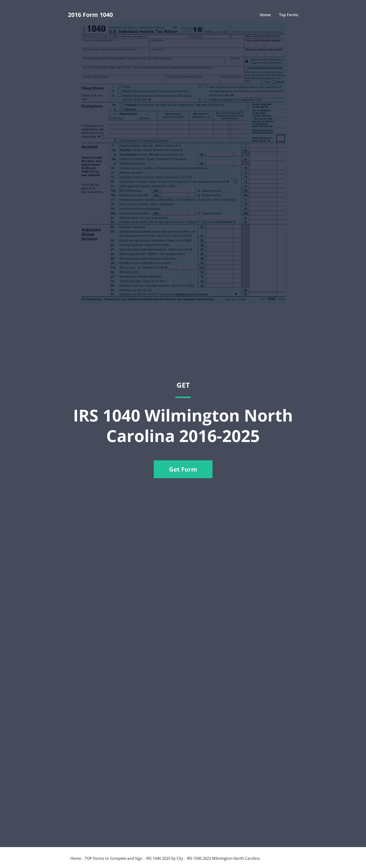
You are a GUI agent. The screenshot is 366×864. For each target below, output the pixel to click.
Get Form (183, 469)
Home (265, 14)
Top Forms (288, 14)
